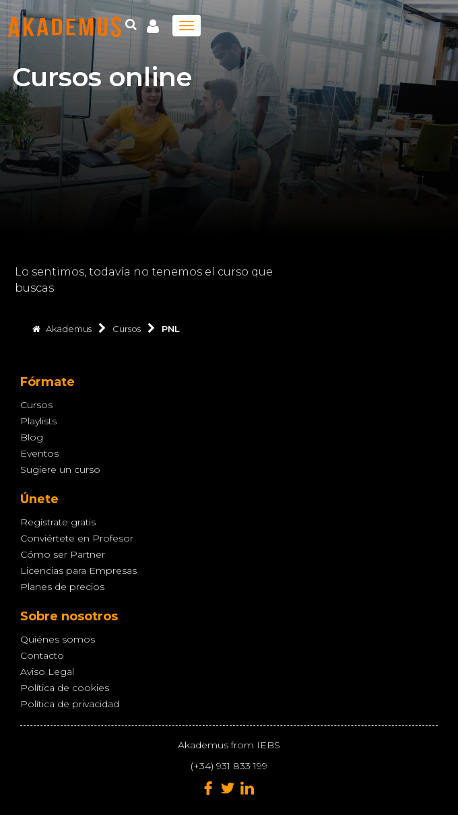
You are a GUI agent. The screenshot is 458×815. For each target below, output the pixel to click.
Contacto (42, 655)
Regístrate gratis (58, 522)
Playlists (38, 421)
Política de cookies (64, 688)
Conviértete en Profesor (76, 538)
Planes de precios (62, 587)
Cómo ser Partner (62, 554)
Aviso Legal (47, 671)
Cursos (36, 405)
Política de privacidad (69, 704)
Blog (31, 437)
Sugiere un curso (60, 469)
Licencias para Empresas (78, 570)
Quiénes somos (57, 639)
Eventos (39, 453)
